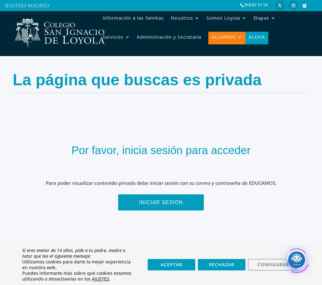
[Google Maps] (304, 6)
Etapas (261, 18)
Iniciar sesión (161, 202)
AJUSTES (100, 279)
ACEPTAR (171, 265)
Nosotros (182, 18)
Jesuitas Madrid (27, 6)
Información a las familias (133, 18)
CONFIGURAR (273, 265)
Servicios (113, 37)
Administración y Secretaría (169, 37)
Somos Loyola (223, 18)
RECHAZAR (221, 265)
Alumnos (223, 37)
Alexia (257, 37)
